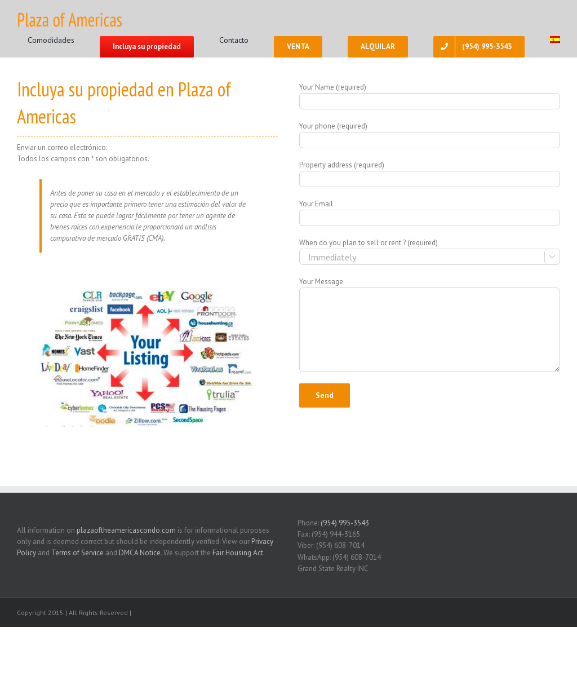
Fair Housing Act (237, 553)
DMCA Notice (140, 553)
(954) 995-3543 (345, 523)
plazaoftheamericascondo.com (126, 530)
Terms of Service (77, 553)
